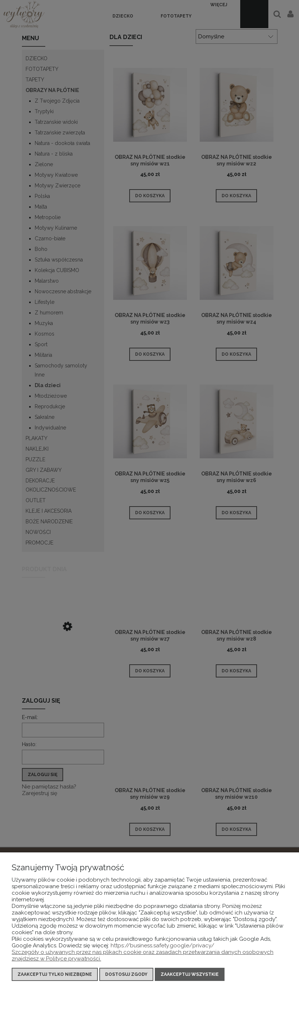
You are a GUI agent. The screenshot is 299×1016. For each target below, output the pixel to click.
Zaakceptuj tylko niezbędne (55, 974)
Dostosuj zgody (126, 974)
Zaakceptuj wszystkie (190, 974)
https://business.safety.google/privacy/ (162, 945)
